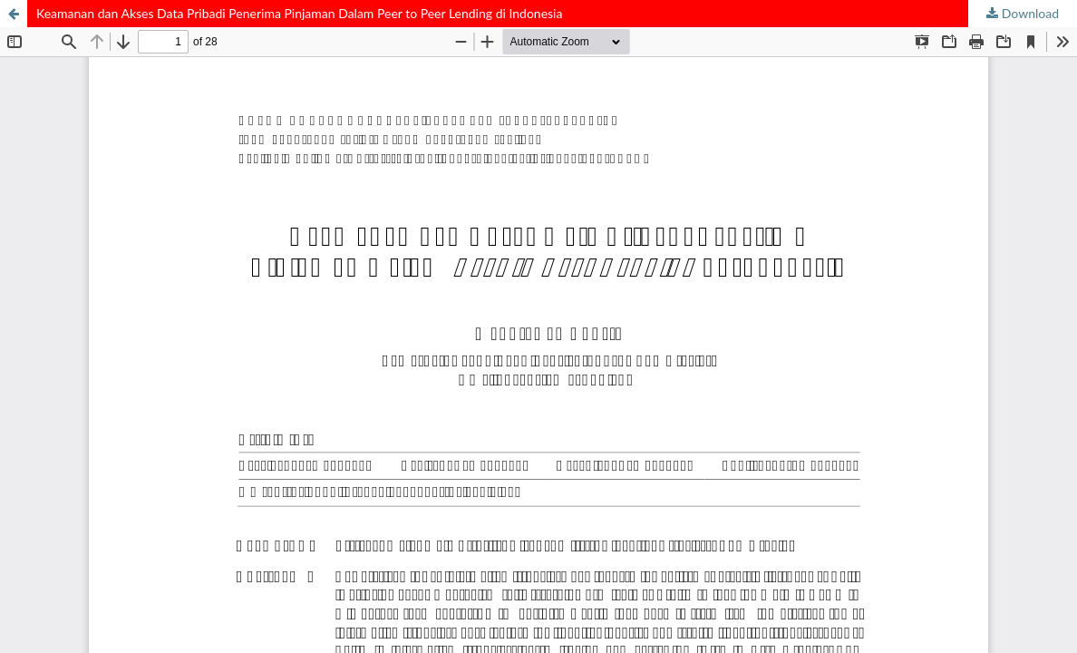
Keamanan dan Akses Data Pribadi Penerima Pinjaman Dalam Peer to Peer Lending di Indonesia (299, 13)
